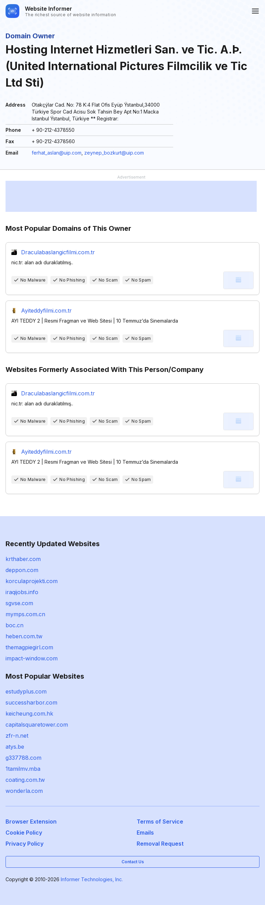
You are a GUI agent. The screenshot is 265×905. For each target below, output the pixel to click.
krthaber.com (23, 558)
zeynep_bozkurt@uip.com (114, 153)
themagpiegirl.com (29, 647)
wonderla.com (24, 790)
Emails (145, 832)
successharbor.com (31, 702)
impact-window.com (32, 658)
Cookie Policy (24, 832)
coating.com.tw (25, 779)
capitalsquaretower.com (37, 724)
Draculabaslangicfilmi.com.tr (58, 252)
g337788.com (23, 757)
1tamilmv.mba (23, 768)
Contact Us (132, 861)
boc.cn (14, 625)
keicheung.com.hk (29, 713)
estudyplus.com (26, 691)
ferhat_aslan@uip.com (56, 153)
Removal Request (160, 843)
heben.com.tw (24, 636)
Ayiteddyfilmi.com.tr (46, 310)
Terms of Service (160, 821)
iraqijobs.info (22, 592)
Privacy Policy (24, 843)
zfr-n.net (17, 735)
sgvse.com (19, 603)
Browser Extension (31, 821)
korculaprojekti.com (32, 581)
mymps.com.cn (25, 614)
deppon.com (22, 570)
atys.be (15, 746)
